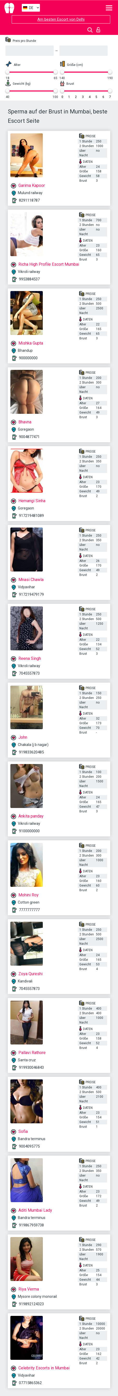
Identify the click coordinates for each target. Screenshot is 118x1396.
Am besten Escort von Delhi (61, 19)
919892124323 (31, 1304)
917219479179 (31, 594)
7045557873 (29, 673)
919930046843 (31, 1067)
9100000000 (29, 831)
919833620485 (31, 752)
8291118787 (29, 200)
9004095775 (29, 1146)
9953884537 (29, 279)
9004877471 (29, 436)
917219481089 (31, 515)
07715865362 (30, 1382)
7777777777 (29, 909)
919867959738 (31, 1225)
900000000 (28, 358)
